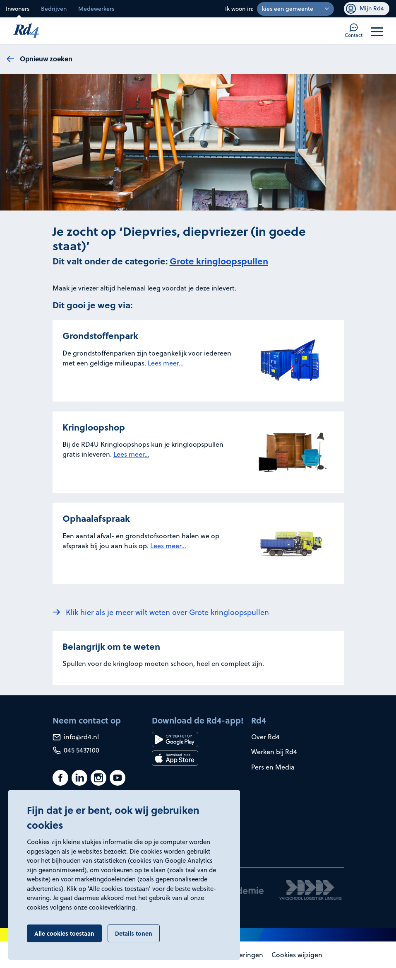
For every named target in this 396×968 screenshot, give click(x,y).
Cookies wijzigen (296, 954)
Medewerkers (96, 9)
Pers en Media (273, 767)
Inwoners (17, 9)
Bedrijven (54, 9)
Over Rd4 (265, 736)
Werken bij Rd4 (274, 751)
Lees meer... (166, 363)
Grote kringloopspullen (219, 260)
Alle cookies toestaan (64, 933)
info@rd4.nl (76, 736)
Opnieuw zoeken (46, 58)
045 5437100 (76, 750)
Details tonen (133, 933)
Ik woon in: (239, 9)
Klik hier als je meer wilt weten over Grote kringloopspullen (167, 612)
